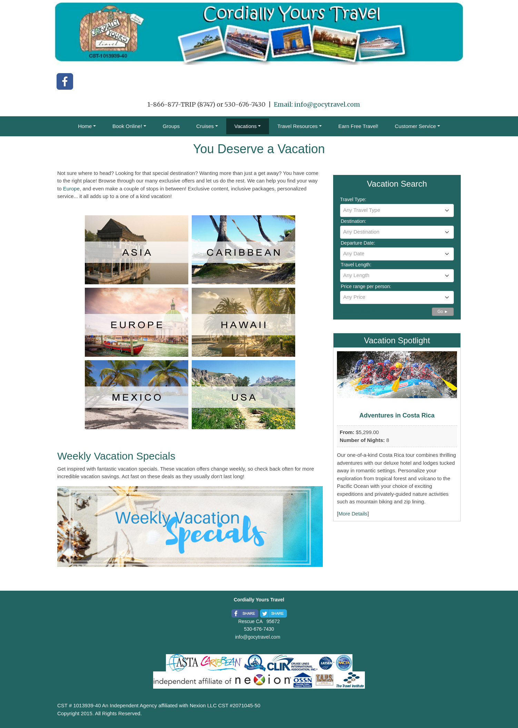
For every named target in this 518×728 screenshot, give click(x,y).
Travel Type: (353, 199)
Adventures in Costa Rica (397, 415)
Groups (171, 126)
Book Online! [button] (127, 126)
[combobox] (397, 210)
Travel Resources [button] (297, 126)
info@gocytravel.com (327, 104)
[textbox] (397, 210)
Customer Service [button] (415, 126)
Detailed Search (358, 311)
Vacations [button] (246, 126)
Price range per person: (366, 286)
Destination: (353, 221)
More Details (352, 514)
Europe (71, 188)
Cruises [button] (205, 126)
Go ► (442, 311)
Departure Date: (358, 243)
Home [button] (85, 126)
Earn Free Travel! (358, 126)
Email (282, 104)
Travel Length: (356, 264)
